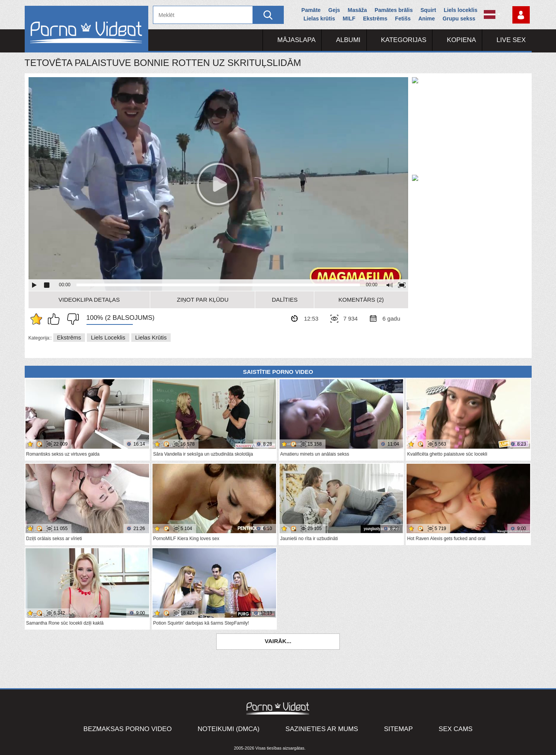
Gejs (334, 10)
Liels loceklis (460, 10)
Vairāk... (278, 641)
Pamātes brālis (394, 10)
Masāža (357, 10)
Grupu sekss (458, 18)
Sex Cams (456, 729)
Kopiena (461, 40)
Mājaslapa (296, 40)
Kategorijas (404, 40)
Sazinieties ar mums (321, 729)
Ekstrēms (375, 18)
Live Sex (511, 40)
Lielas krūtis (319, 18)
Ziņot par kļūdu (203, 299)
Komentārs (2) (361, 299)
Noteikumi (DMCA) (229, 729)
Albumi (348, 40)
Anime (426, 18)
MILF (349, 18)
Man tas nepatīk (71, 319)
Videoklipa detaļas (89, 299)
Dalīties (285, 299)
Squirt (428, 10)
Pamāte (311, 10)
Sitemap (398, 729)
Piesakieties (521, 15)
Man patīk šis (55, 319)
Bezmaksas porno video (127, 729)
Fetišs (402, 18)
